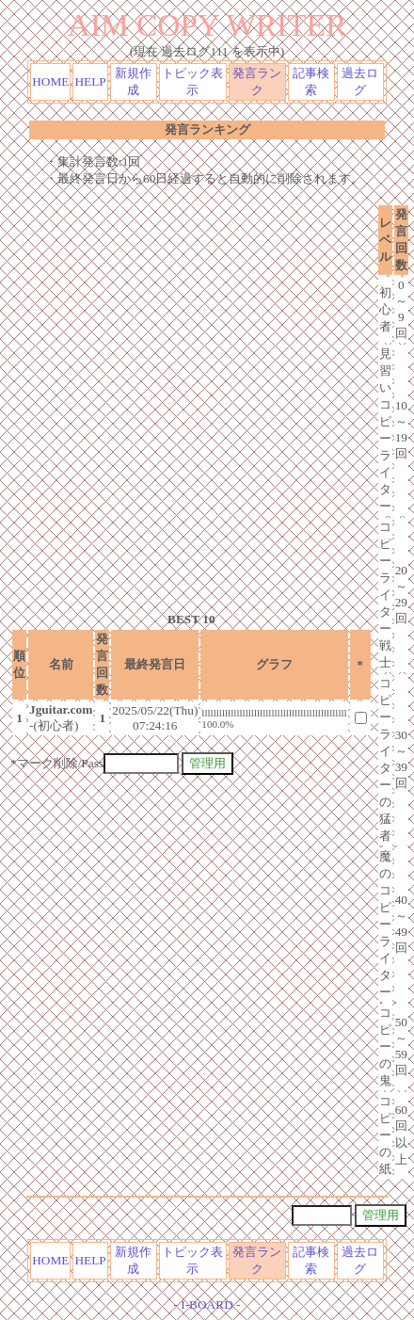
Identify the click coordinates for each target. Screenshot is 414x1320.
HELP (89, 81)
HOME (50, 81)
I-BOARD (207, 1304)
